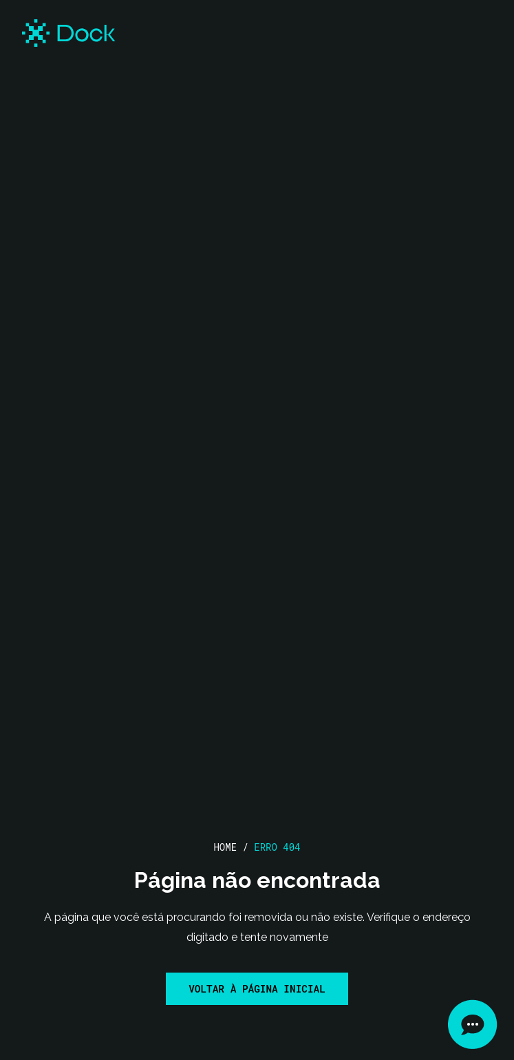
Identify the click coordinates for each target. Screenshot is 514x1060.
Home (225, 847)
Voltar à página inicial (257, 988)
